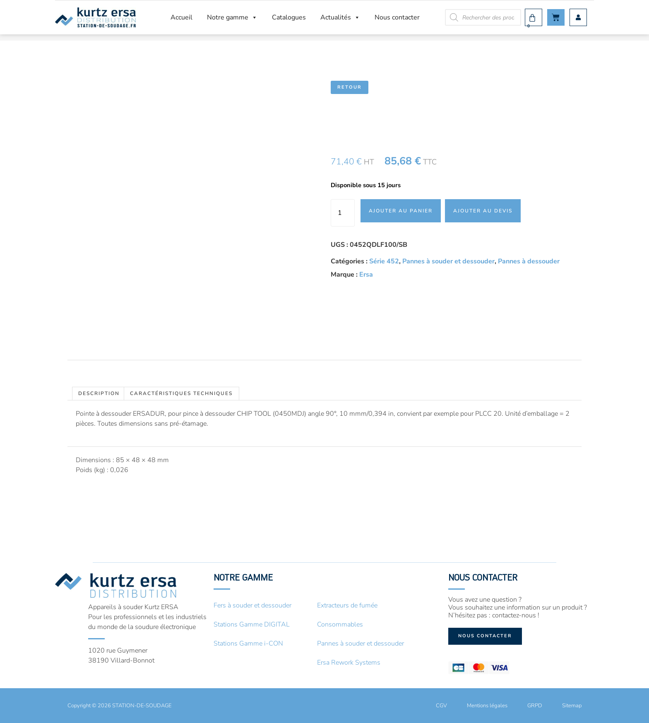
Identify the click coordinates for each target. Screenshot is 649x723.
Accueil (181, 17)
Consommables (340, 624)
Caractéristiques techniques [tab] (181, 393)
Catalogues (289, 17)
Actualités (340, 17)
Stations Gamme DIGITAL (252, 624)
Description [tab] (99, 393)
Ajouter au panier (401, 210)
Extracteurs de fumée (347, 605)
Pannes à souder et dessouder (448, 261)
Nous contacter (397, 17)
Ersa (366, 274)
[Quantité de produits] (343, 213)
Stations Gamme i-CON (248, 643)
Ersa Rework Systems (348, 662)
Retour (349, 87)
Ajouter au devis (482, 210)
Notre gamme (232, 17)
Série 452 (384, 261)
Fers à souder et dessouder (252, 605)
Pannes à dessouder (529, 261)
